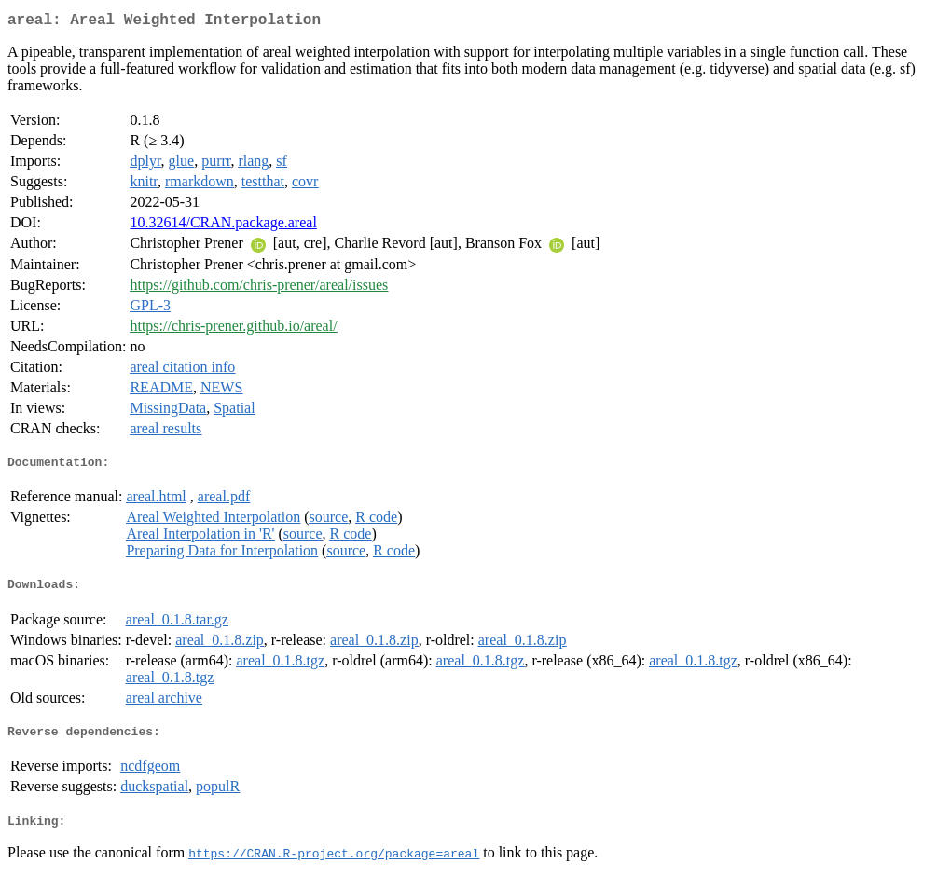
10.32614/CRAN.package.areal (223, 226)
